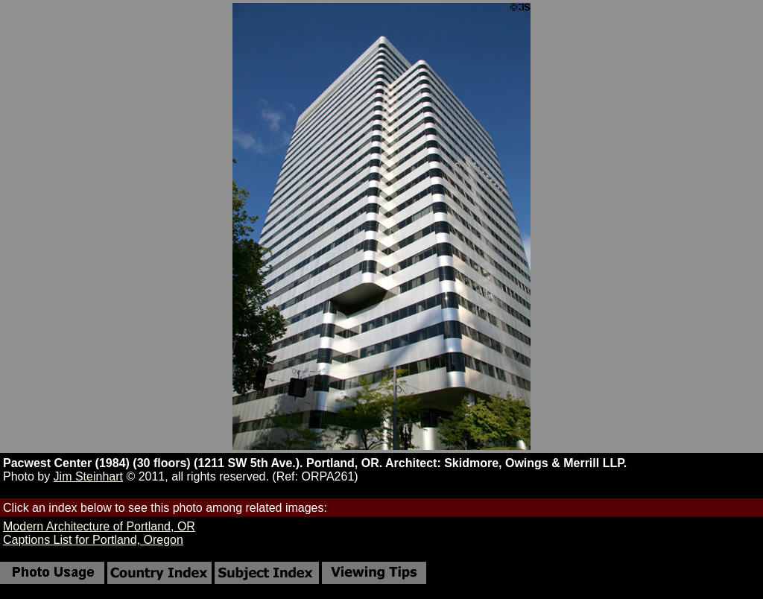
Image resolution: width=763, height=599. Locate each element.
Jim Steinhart (88, 476)
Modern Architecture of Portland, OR (99, 526)
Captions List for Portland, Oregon (93, 539)
